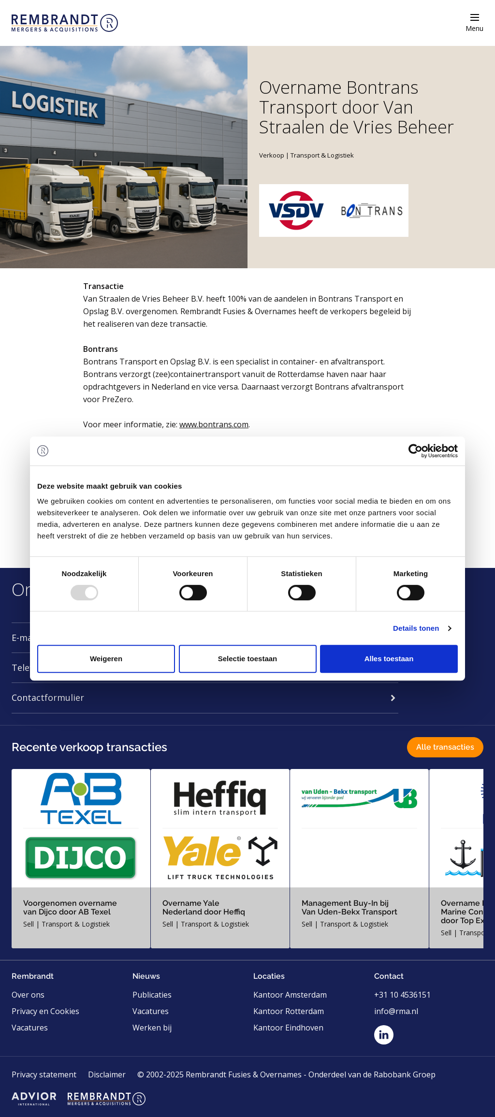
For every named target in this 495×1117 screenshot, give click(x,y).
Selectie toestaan (247, 658)
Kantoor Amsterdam (290, 994)
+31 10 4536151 (402, 994)
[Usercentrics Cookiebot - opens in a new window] (415, 451)
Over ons (28, 994)
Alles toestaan (389, 658)
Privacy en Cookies (45, 1011)
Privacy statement (44, 1074)
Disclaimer (107, 1074)
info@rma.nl (396, 1011)
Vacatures (30, 1027)
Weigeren (106, 658)
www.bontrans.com (213, 424)
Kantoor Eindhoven (288, 1027)
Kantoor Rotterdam (288, 1011)
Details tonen (416, 628)
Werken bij (152, 1027)
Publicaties (152, 994)
